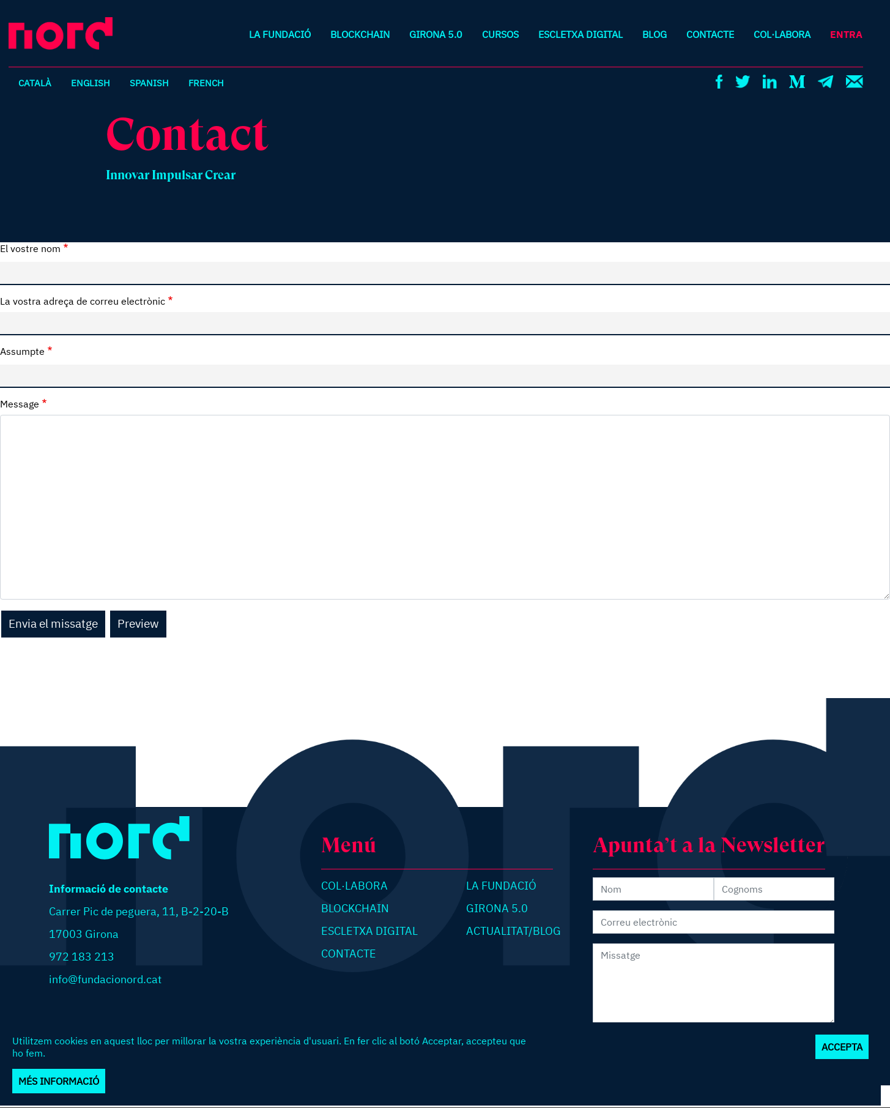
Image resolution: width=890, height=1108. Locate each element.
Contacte (710, 34)
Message (19, 404)
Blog (654, 34)
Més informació (58, 1081)
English (91, 82)
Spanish (151, 82)
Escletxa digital (580, 34)
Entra (846, 34)
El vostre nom (30, 248)
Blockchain (360, 34)
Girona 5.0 (435, 34)
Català (35, 82)
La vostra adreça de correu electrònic (82, 301)
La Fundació (280, 34)
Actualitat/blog (513, 931)
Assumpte (22, 351)
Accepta (841, 1047)
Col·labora (782, 34)
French (208, 82)
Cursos (500, 34)
